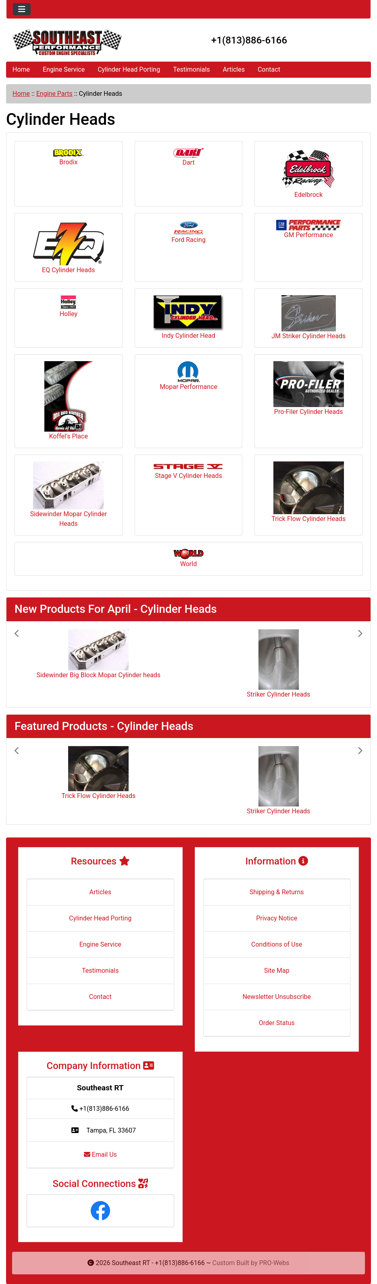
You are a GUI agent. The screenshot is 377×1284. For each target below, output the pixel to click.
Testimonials (191, 69)
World (188, 558)
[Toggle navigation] (22, 9)
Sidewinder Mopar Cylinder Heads (68, 494)
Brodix (68, 157)
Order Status (277, 1023)
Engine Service (64, 69)
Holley (68, 306)
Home (21, 69)
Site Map (277, 970)
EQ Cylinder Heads (68, 247)
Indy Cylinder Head (188, 317)
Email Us (100, 1154)
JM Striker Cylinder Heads (308, 317)
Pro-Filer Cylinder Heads (308, 388)
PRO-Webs (274, 1263)
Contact (269, 69)
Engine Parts (54, 93)
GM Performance (308, 229)
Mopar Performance (188, 376)
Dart (188, 157)
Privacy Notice (276, 918)
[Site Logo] (67, 42)
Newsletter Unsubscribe (276, 997)
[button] (41, 664)
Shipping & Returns (277, 892)
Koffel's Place (68, 400)
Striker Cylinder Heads (278, 694)
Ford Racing (188, 232)
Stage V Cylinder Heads (188, 471)
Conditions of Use (276, 944)
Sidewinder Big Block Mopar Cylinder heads (98, 675)
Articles (234, 69)
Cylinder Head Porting (129, 69)
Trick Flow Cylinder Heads (308, 492)
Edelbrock (308, 173)
